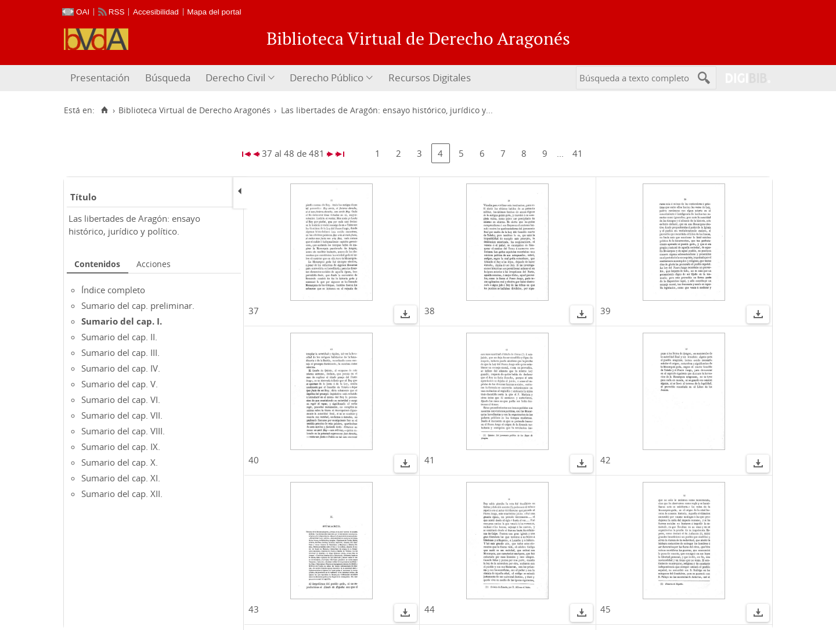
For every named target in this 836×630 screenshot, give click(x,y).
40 (253, 460)
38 (429, 310)
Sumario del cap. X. (119, 462)
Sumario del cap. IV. (120, 368)
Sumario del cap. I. (121, 321)
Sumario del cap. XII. (122, 493)
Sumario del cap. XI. (120, 478)
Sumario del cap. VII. (122, 415)
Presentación (99, 77)
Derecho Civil (235, 77)
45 (605, 609)
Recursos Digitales (429, 77)
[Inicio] (104, 110)
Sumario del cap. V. (119, 384)
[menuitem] (101, 78)
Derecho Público (326, 77)
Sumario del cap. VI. (120, 399)
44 (429, 609)
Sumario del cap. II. (119, 337)
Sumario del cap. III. (120, 352)
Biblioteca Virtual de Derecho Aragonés (194, 110)
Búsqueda (167, 77)
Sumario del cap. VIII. (123, 431)
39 (605, 310)
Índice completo (113, 290)
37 (253, 310)
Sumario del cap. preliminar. (137, 305)
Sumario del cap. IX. (120, 446)
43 (253, 609)
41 (577, 153)
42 (605, 460)
